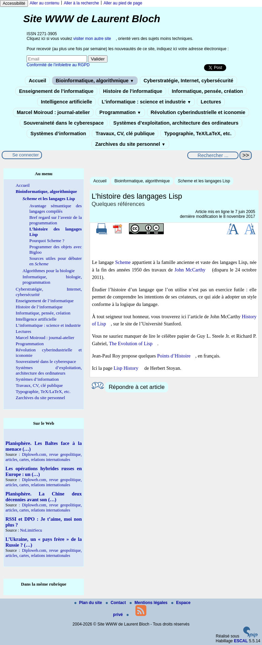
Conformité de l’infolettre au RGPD (58, 64)
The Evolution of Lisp (131, 343)
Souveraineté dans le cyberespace (64, 123)
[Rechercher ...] (212, 155)
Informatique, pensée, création (207, 91)
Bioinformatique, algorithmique (95, 80)
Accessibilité (14, 3)
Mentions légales (149, 602)
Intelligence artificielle (66, 101)
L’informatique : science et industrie (146, 101)
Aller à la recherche (81, 3)
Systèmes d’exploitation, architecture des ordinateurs (175, 123)
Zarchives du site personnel (130, 144)
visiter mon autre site (92, 38)
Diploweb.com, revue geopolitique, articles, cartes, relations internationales (43, 457)
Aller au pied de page (122, 3)
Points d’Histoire (174, 356)
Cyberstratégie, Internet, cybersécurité (188, 80)
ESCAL (241, 641)
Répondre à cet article (136, 387)
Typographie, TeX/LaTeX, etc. (198, 133)
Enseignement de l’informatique (56, 91)
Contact (116, 602)
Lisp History (126, 368)
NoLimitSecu (31, 530)
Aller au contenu (44, 3)
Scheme (123, 262)
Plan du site (88, 602)
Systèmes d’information (58, 133)
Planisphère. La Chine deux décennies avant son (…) (43, 496)
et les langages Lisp (204, 181)
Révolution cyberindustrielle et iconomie (198, 112)
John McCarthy (190, 269)
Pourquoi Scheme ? (46, 240)
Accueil (37, 80)
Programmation (120, 112)
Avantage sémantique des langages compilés (55, 208)
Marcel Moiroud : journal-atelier (53, 112)
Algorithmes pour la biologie (49, 270)
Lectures (211, 101)
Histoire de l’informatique (132, 91)
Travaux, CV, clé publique (125, 133)
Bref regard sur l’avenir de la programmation (55, 220)
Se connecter (25, 154)
